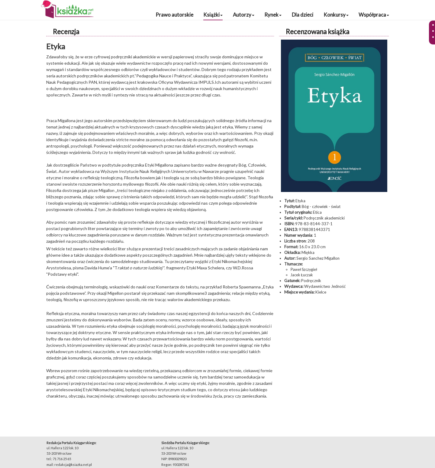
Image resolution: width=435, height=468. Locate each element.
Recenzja (66, 32)
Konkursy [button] (336, 14)
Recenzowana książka (317, 32)
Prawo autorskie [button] (174, 14)
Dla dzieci (302, 14)
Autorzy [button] (243, 14)
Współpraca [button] (374, 14)
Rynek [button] (273, 14)
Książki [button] (213, 14)
